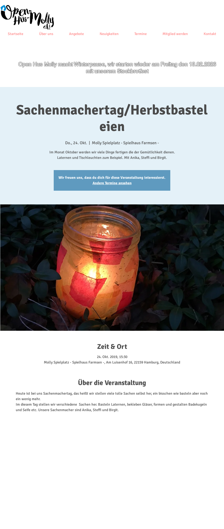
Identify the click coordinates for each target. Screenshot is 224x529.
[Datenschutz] (66, 518)
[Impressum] (45, 518)
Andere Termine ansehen (112, 183)
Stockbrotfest (132, 71)
